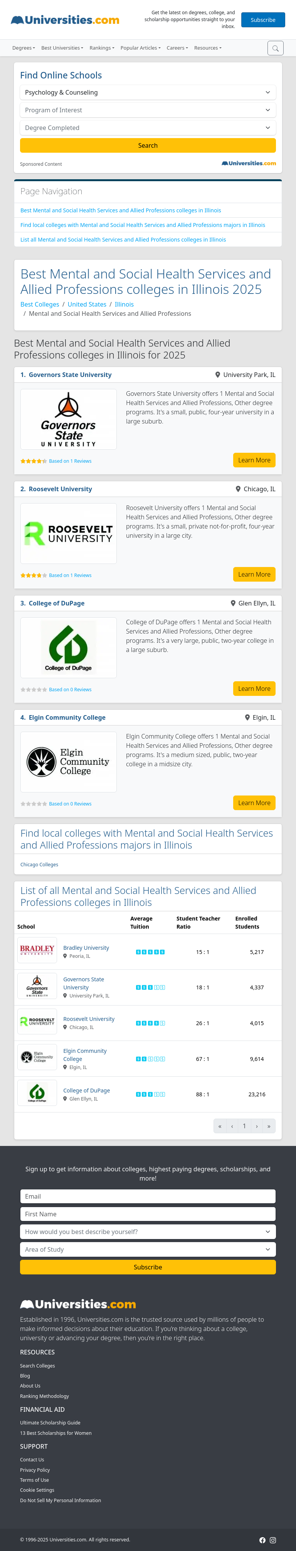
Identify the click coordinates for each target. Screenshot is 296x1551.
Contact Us (32, 1459)
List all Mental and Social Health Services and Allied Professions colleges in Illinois (123, 239)
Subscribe (263, 19)
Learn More (254, 460)
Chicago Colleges (39, 864)
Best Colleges (39, 304)
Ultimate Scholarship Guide (50, 1422)
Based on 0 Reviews (70, 689)
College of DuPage (57, 603)
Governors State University (70, 374)
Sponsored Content (41, 164)
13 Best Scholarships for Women (56, 1433)
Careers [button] (176, 47)
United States (87, 304)
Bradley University (86, 947)
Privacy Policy (35, 1470)
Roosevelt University (60, 489)
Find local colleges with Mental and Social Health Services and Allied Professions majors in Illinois (142, 224)
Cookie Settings (37, 1490)
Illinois (124, 304)
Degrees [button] (22, 47)
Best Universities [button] (60, 47)
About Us (30, 1386)
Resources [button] (206, 47)
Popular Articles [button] (139, 47)
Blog (25, 1376)
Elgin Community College (67, 717)
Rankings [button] (100, 47)
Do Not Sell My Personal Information (60, 1500)
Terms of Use (34, 1480)
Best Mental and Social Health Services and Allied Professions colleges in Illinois (120, 210)
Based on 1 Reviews (70, 461)
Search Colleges (37, 1366)
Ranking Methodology (44, 1396)
